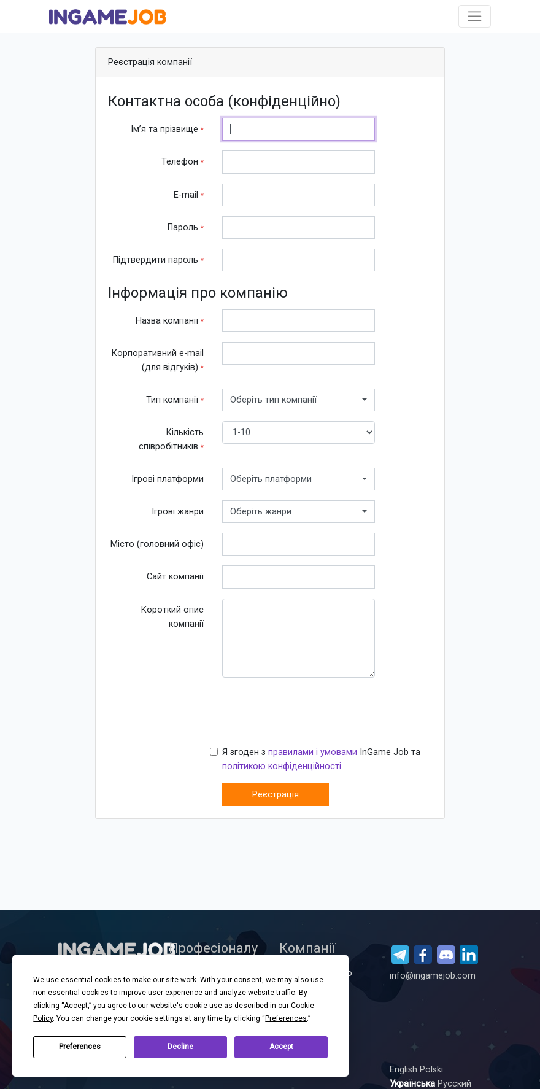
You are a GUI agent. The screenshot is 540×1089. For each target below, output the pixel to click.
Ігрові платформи (167, 479)
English (405, 1069)
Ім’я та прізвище (167, 129)
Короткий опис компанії (172, 617)
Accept (281, 1046)
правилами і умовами (312, 752)
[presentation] (315, 711)
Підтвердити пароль (158, 260)
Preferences (80, 1046)
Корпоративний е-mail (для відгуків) (158, 360)
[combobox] (298, 400)
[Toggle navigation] (474, 16)
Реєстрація (275, 794)
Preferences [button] (286, 1018)
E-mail (189, 195)
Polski (431, 1069)
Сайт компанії (175, 577)
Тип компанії (175, 400)
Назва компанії (170, 321)
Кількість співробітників (171, 439)
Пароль (186, 227)
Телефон (182, 162)
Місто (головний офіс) (157, 544)
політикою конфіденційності (281, 766)
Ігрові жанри (178, 511)
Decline (180, 1046)
